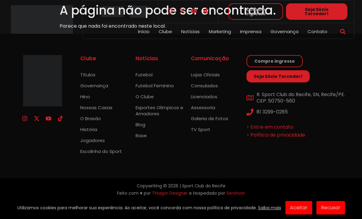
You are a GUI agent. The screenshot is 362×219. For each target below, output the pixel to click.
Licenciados (204, 96)
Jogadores (92, 140)
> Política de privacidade (276, 134)
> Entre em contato (270, 126)
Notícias (190, 31)
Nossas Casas (96, 107)
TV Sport (200, 129)
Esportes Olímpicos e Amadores (159, 110)
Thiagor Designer (170, 193)
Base (141, 135)
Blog (140, 124)
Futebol (144, 74)
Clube (165, 31)
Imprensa (250, 31)
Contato (317, 31)
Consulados (204, 85)
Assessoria (203, 107)
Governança (284, 31)
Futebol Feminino (155, 85)
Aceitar (299, 207)
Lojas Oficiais (205, 74)
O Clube (145, 96)
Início (144, 31)
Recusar (330, 207)
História (88, 129)
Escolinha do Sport (101, 151)
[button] (343, 32)
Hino (85, 96)
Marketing (220, 31)
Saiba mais (269, 208)
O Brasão (90, 118)
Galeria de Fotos (209, 118)
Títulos (87, 74)
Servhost (235, 193)
